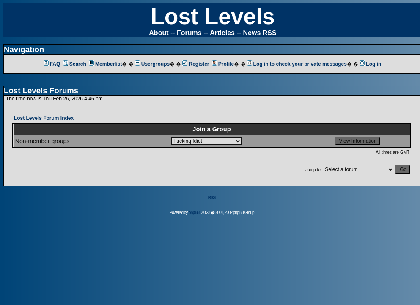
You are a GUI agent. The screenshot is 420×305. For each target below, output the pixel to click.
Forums (189, 32)
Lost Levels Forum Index (44, 118)
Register (195, 64)
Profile (223, 64)
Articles (222, 32)
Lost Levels (213, 16)
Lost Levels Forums (41, 90)
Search (74, 64)
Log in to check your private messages (297, 64)
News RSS (260, 32)
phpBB (194, 212)
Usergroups (152, 64)
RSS (212, 197)
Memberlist (105, 64)
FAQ (52, 64)
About (158, 32)
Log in (370, 64)
